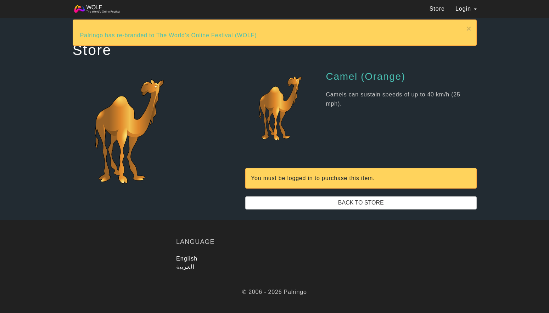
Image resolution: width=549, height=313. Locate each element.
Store (437, 9)
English (186, 259)
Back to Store (361, 203)
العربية (185, 267)
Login (466, 9)
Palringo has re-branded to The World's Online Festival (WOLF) (168, 35)
